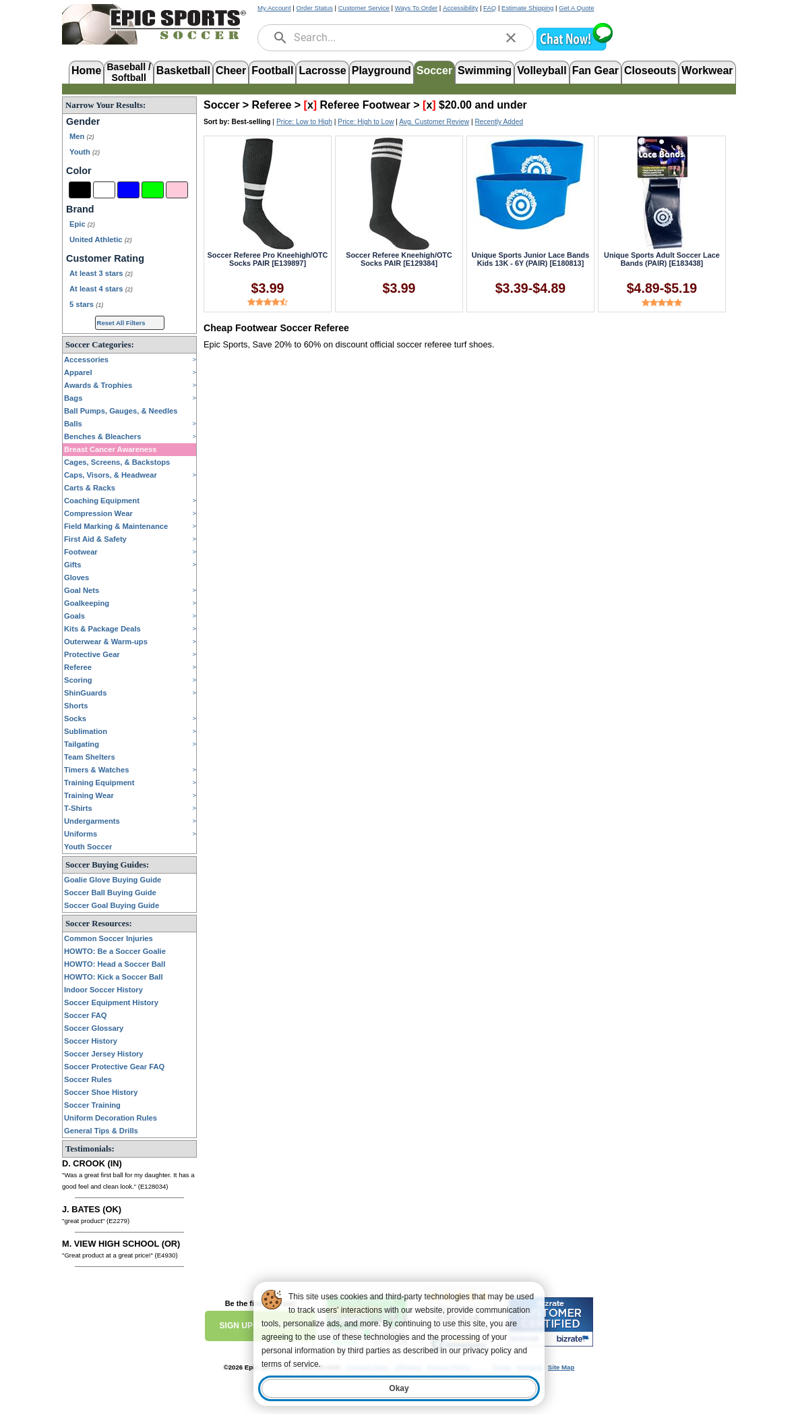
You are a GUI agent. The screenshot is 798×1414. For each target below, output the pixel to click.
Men (81, 136)
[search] (280, 37)
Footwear (81, 552)
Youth (84, 152)
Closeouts (650, 70)
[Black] (80, 189)
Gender (83, 121)
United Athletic (100, 239)
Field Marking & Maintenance (116, 526)
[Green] (153, 189)
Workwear (707, 70)
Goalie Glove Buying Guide (112, 880)
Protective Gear (92, 654)
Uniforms (80, 834)
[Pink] (177, 189)
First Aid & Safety (95, 539)
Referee (78, 667)
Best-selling (251, 121)
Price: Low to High (304, 121)
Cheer (231, 70)
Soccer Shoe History (100, 1092)
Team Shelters (89, 757)
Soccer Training (92, 1105)
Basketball (183, 70)
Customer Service (364, 7)
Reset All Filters (121, 323)
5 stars (86, 304)
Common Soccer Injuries (108, 938)
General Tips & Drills (101, 1131)
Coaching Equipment (102, 501)
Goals (74, 616)
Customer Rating (105, 258)
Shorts (76, 706)
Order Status (314, 7)
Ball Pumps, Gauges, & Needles (121, 411)
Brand (80, 209)
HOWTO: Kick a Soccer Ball (113, 977)
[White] (104, 189)
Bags (73, 398)
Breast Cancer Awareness (110, 449)
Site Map (561, 1367)
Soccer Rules (88, 1079)
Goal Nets (81, 590)
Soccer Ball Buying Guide (110, 892)
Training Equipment (99, 783)
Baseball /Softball (128, 71)
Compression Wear (98, 513)
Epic (82, 224)
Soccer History (90, 1041)
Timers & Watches (96, 770)
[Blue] (128, 189)
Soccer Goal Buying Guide (111, 905)
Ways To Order (416, 7)
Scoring (78, 680)
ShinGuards (85, 693)
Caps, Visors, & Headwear (110, 475)
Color (79, 170)
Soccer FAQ (85, 1015)
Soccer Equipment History (111, 1002)
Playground (381, 70)
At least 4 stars (101, 289)
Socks (75, 718)
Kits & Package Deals (102, 629)
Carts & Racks (89, 488)
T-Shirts (78, 808)
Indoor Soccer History (103, 990)
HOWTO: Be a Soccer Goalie (115, 951)
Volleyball (542, 70)
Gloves (76, 577)
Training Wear (89, 795)
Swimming (485, 70)
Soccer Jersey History (104, 1054)
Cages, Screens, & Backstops (117, 462)
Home (86, 70)
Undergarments (92, 821)
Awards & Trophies (98, 385)
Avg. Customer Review (434, 121)
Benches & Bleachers (102, 436)
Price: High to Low (366, 121)
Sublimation (85, 731)
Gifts (72, 565)
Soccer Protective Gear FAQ (114, 1067)
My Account (274, 7)
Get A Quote (576, 7)
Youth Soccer (88, 847)
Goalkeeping (86, 603)
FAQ (489, 7)
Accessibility (460, 7)
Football (272, 70)
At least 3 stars (101, 273)
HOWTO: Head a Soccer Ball (114, 964)
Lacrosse (322, 70)
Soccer (434, 70)
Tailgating (81, 744)
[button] (574, 49)
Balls (73, 424)
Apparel (78, 372)
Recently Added (498, 121)
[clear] (510, 37)
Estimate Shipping (527, 7)
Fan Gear (595, 70)
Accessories (86, 360)
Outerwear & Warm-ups (106, 642)
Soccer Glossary (93, 1028)
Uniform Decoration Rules (110, 1118)
